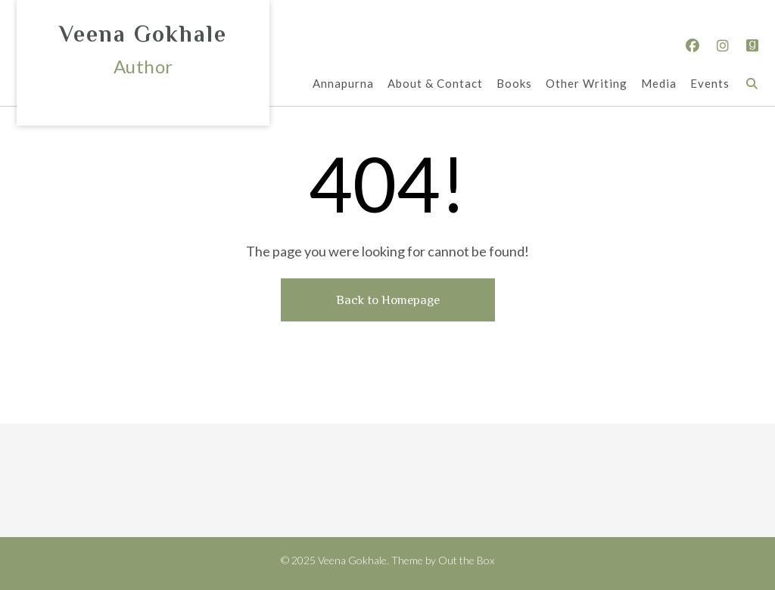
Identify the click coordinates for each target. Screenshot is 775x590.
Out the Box (466, 560)
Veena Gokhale (143, 34)
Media (659, 84)
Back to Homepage (388, 300)
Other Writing (586, 84)
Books (514, 84)
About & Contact (435, 84)
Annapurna (343, 84)
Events (710, 84)
